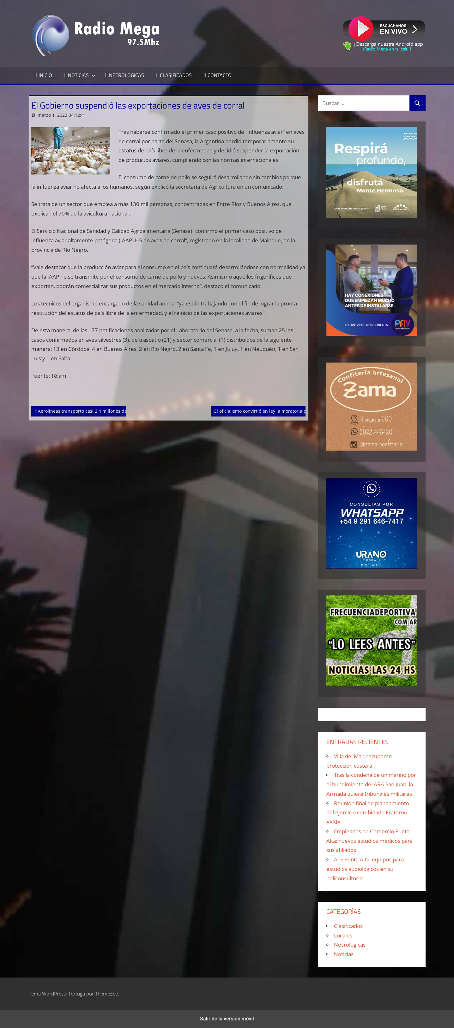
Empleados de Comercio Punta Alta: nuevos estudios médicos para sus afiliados (369, 841)
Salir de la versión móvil (227, 1019)
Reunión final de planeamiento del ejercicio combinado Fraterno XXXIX (367, 813)
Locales (343, 935)
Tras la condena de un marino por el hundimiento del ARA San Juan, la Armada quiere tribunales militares (371, 784)
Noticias (344, 954)
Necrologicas (350, 944)
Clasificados (348, 926)
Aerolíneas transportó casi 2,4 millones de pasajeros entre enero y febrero (117, 410)
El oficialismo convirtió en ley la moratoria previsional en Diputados (285, 410)
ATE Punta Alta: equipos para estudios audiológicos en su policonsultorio (365, 869)
